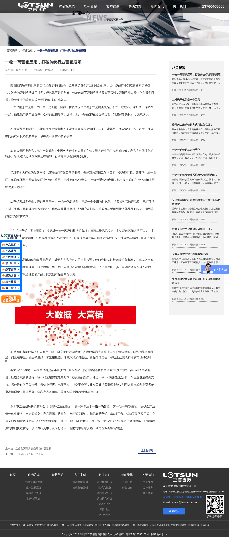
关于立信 (148, 482)
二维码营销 (88, 525)
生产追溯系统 (33, 487)
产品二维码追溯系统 (160, 525)
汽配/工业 (104, 503)
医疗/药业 (104, 514)
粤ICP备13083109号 (137, 534)
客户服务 (148, 487)
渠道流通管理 (33, 493)
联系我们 (148, 493)
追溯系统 (34, 474)
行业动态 (27, 50)
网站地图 (156, 534)
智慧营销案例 (80, 487)
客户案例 (80, 474)
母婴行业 (104, 509)
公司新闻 (127, 482)
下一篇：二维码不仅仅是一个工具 (24, 453)
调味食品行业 (104, 493)
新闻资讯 (12, 50)
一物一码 (64, 525)
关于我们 (148, 474)
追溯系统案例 (80, 482)
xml (165, 534)
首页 (13, 474)
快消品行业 (104, 487)
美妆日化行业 (104, 498)
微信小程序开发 (102, 525)
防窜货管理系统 (178, 525)
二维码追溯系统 (34, 482)
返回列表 (147, 450)
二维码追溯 (75, 525)
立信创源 (204, 525)
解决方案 (104, 474)
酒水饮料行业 (104, 482)
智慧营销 (57, 474)
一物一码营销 (27, 525)
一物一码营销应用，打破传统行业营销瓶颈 (61, 50)
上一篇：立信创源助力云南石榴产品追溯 (28, 448)
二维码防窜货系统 (120, 525)
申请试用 (174, 511)
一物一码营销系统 (139, 525)
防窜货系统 (33, 498)
